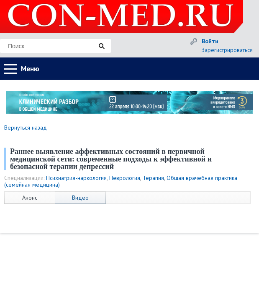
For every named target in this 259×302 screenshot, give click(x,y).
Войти (210, 41)
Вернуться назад (25, 127)
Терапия (153, 178)
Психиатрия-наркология (76, 178)
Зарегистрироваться (227, 50)
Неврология (124, 178)
